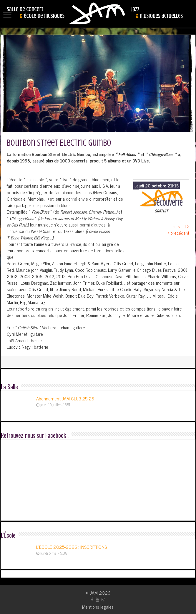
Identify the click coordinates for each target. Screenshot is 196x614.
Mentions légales (98, 606)
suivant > (181, 226)
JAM (94, 592)
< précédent (178, 232)
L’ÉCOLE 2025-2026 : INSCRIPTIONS (71, 547)
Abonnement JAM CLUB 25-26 (65, 398)
